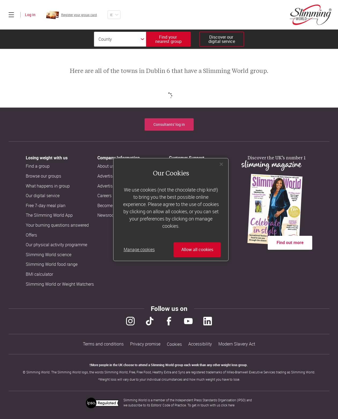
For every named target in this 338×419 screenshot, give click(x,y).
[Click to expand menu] (11, 14)
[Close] (221, 164)
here (231, 405)
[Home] (311, 14)
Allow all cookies (197, 250)
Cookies (174, 344)
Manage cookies (139, 250)
